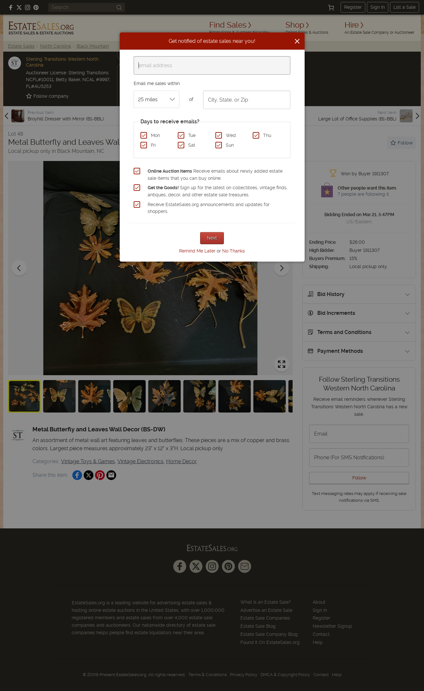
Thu (267, 135)
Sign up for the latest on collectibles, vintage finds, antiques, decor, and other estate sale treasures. (217, 191)
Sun (230, 145)
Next (212, 238)
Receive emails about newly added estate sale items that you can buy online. (215, 174)
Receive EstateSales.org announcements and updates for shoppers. (209, 208)
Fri (153, 145)
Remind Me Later (197, 250)
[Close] (297, 41)
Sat (191, 145)
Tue (192, 135)
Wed (231, 135)
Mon (155, 135)
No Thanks (233, 250)
